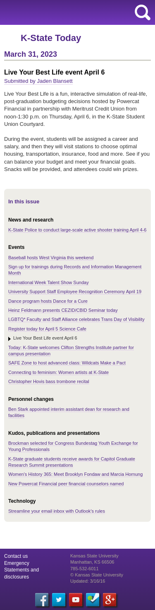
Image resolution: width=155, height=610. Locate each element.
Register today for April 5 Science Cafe (47, 328)
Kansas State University (75, 12)
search (142, 12)
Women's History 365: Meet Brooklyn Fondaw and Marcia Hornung (75, 474)
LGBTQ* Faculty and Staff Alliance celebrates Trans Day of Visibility (76, 319)
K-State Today (51, 38)
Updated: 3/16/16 (87, 581)
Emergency (16, 563)
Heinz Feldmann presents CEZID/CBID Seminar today (63, 310)
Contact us (16, 556)
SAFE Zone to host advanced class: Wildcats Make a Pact (67, 362)
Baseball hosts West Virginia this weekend (50, 257)
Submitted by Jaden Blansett (38, 81)
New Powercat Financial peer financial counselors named (66, 483)
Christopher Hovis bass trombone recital (48, 381)
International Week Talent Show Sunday (48, 282)
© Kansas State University (96, 574)
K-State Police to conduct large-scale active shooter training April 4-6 (77, 229)
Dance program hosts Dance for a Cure (48, 301)
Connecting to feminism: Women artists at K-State (58, 372)
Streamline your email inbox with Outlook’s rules (56, 511)
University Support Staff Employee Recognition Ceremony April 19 (74, 291)
